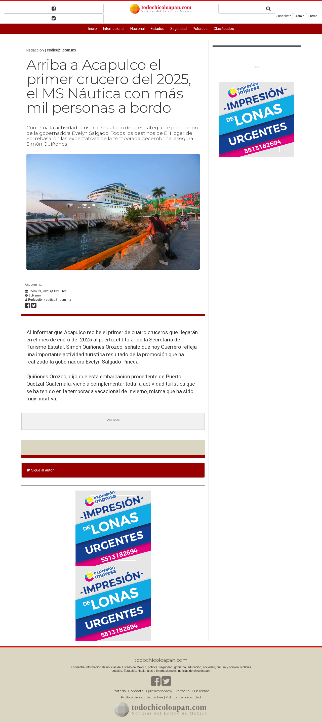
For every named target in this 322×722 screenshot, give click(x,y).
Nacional (137, 28)
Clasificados (224, 28)
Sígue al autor (40, 470)
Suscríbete (283, 16)
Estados (157, 28)
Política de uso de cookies (142, 697)
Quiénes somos (158, 691)
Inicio (92, 28)
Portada (119, 691)
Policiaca (200, 28)
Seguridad (178, 28)
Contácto (136, 691)
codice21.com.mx (61, 50)
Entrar (312, 16)
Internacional (113, 28)
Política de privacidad (183, 697)
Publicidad (200, 691)
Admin (299, 16)
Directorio (181, 691)
